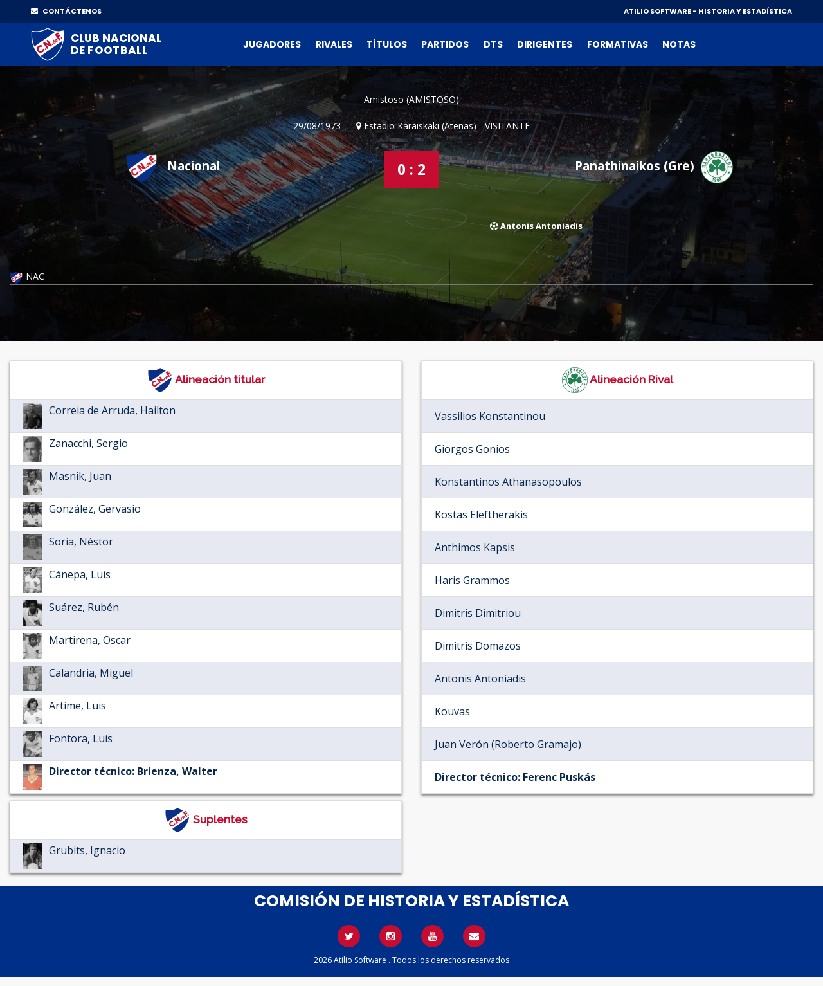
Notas (679, 44)
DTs (493, 44)
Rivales (334, 44)
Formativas (617, 44)
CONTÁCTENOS (66, 11)
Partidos (445, 44)
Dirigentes (544, 44)
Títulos (386, 44)
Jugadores (272, 44)
